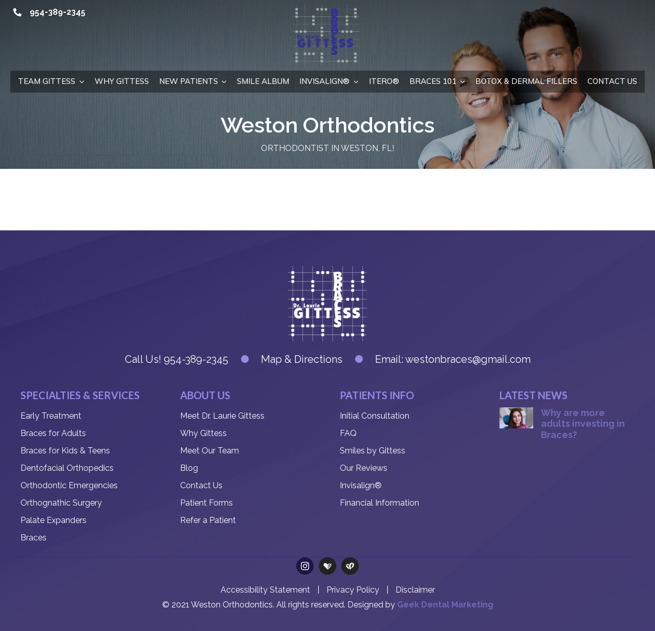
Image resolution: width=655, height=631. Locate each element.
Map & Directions (301, 359)
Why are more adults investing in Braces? (583, 423)
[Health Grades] (327, 566)
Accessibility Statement (265, 590)
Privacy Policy (352, 590)
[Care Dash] (350, 566)
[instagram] (305, 566)
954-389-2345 (57, 12)
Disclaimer (415, 590)
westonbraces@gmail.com (468, 359)
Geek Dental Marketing (445, 605)
